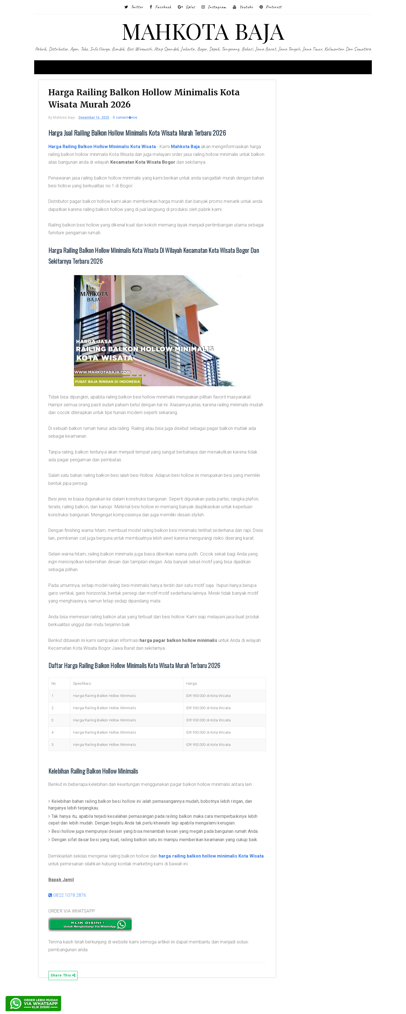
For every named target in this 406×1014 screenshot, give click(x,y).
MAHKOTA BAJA (203, 30)
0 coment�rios (129, 119)
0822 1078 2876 (72, 918)
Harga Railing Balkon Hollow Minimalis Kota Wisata (106, 148)
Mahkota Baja (189, 148)
